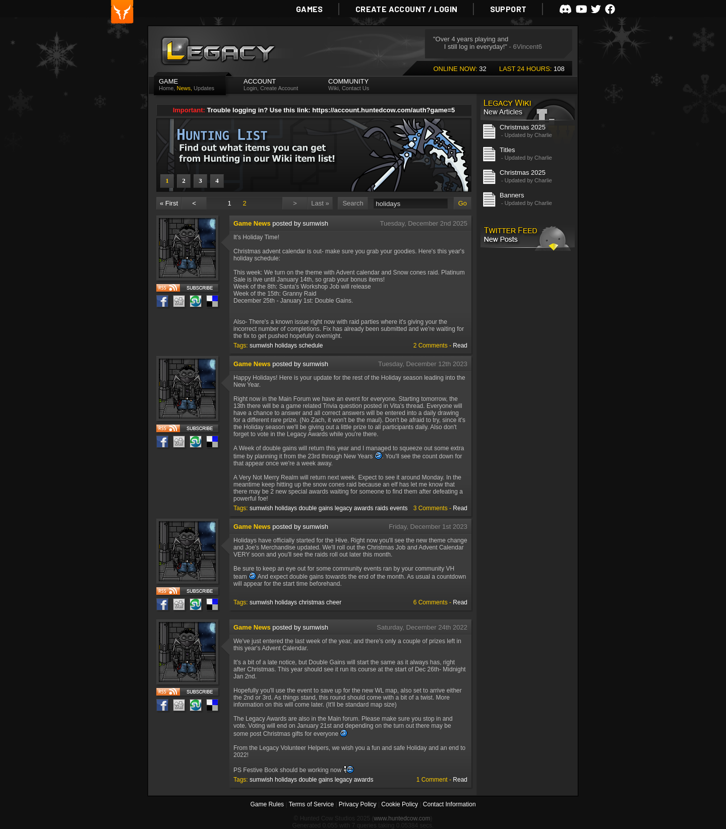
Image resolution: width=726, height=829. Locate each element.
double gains (315, 508)
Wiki (333, 88)
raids (381, 508)
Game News (252, 223)
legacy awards (354, 508)
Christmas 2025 (523, 127)
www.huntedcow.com (402, 818)
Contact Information (449, 804)
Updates (204, 88)
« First (169, 203)
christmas (311, 602)
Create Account (279, 88)
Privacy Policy (358, 804)
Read (460, 345)
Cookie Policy (399, 804)
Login (250, 88)
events (398, 508)
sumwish (261, 345)
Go (462, 203)
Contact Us (355, 88)
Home (166, 88)
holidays (286, 345)
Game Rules (267, 804)
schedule (310, 345)
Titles (507, 150)
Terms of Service (311, 804)
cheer (333, 602)
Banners (512, 195)
